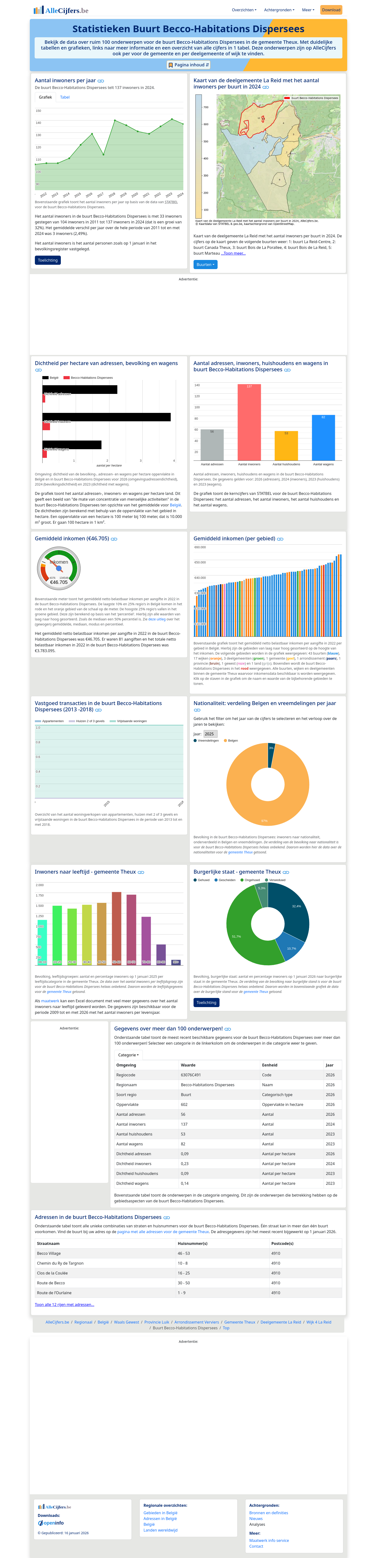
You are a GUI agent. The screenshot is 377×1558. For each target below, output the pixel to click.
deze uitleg (157, 619)
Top (226, 1328)
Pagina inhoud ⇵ (188, 65)
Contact (256, 1546)
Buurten (204, 264)
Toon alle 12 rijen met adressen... (64, 1304)
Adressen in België (160, 1518)
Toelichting (48, 260)
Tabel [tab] (65, 97)
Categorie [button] (127, 1055)
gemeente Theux (240, 852)
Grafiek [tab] (45, 97)
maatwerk (50, 1000)
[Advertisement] (188, 319)
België (175, 505)
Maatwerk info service (269, 1540)
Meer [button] (307, 10)
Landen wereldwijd (161, 1530)
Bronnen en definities (268, 1512)
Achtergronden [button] (278, 10)
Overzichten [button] (243, 10)
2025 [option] (209, 734)
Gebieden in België (160, 1512)
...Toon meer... (233, 253)
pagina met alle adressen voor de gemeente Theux (163, 1231)
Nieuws (256, 1518)
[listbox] (210, 734)
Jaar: (197, 734)
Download (331, 10)
